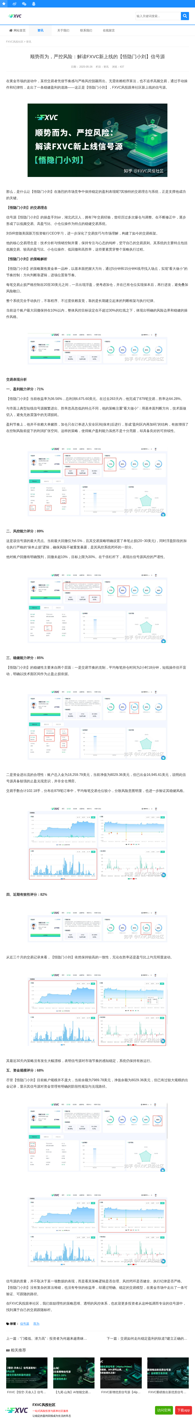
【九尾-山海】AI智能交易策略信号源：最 (81, 1392)
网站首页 (17, 30)
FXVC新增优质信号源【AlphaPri (123, 1392)
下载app (183, 1410)
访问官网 (164, 1410)
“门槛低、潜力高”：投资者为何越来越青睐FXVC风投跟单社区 (66, 1338)
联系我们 (86, 30)
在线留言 (109, 30)
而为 (36, 1323)
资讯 (40, 30)
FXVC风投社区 (26, 16)
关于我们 (63, 30)
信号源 (24, 1323)
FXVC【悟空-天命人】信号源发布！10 (33, 1392)
